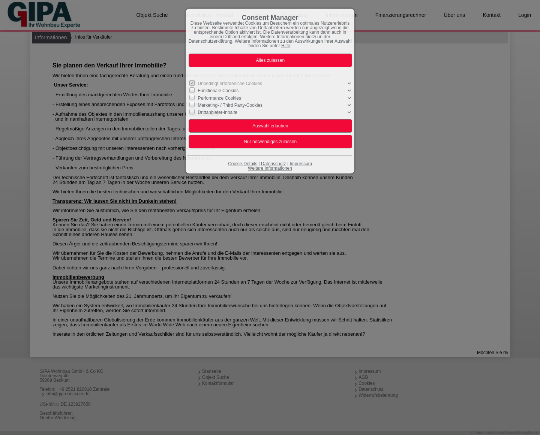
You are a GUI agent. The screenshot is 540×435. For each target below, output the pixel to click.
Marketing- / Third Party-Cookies (230, 105)
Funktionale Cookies (218, 90)
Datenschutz (273, 163)
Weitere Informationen (270, 168)
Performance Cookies (219, 97)
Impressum (301, 163)
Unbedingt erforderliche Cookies (230, 83)
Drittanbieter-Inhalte (217, 112)
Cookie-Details (242, 163)
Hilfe (285, 45)
